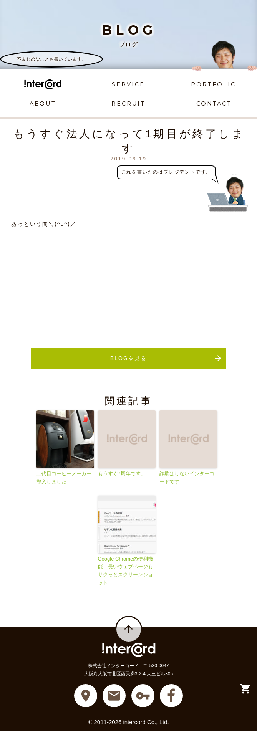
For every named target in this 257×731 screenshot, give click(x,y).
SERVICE (128, 84)
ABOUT (43, 103)
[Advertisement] (128, 282)
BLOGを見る (166, 358)
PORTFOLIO (214, 84)
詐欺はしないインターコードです (186, 478)
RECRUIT (128, 103)
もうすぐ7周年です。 (122, 473)
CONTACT (213, 103)
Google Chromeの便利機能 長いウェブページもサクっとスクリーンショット (125, 570)
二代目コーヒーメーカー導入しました (63, 478)
